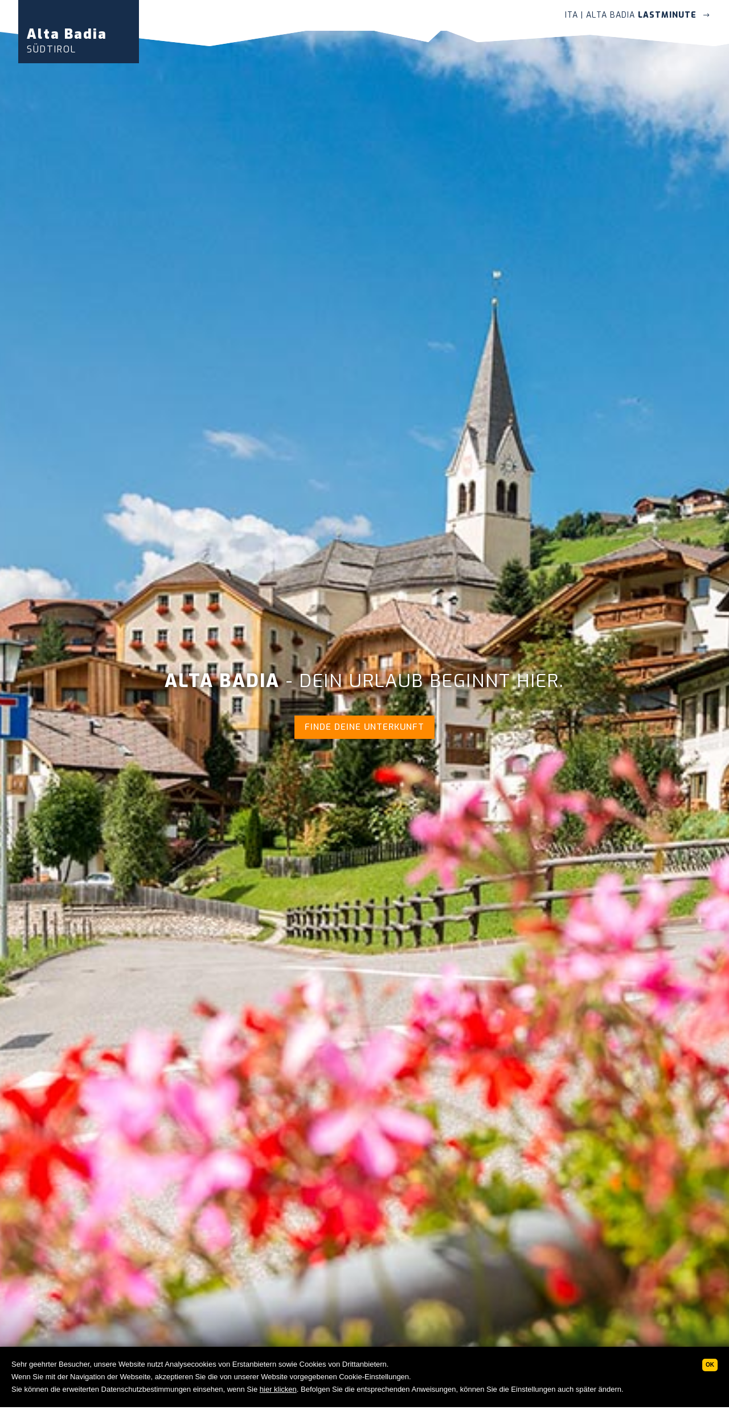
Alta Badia (67, 40)
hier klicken (278, 1389)
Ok (710, 1365)
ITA (571, 15)
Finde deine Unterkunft (364, 727)
